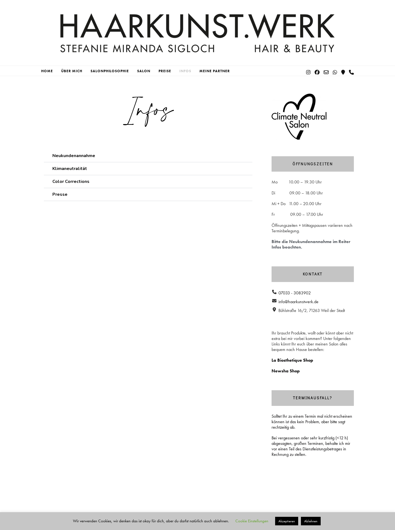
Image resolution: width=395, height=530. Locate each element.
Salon (143, 71)
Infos (185, 71)
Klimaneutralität (69, 169)
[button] (148, 155)
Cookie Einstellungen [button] (251, 521)
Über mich (71, 71)
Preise (165, 71)
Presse (59, 194)
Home (47, 71)
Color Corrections (70, 181)
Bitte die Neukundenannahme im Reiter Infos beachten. (311, 244)
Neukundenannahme (73, 156)
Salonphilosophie (110, 71)
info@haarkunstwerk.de (298, 302)
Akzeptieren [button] (286, 521)
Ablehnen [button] (310, 521)
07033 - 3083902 (294, 293)
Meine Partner (214, 71)
